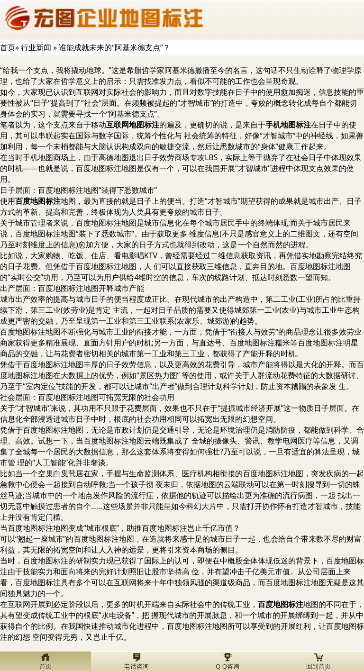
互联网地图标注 (132, 124)
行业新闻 (36, 47)
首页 (7, 47)
